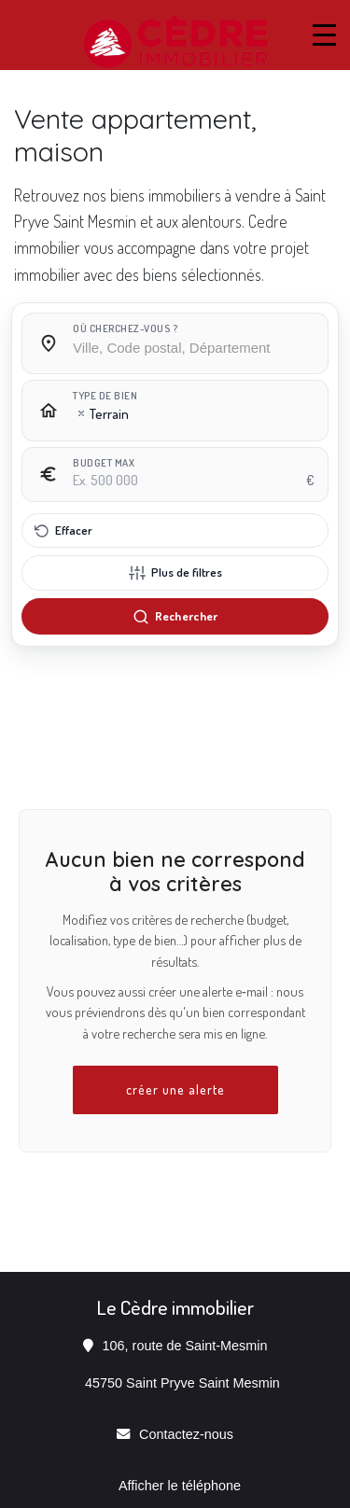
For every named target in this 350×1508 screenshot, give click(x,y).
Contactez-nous (186, 1434)
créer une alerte (175, 1089)
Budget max (103, 462)
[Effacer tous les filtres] (175, 531)
